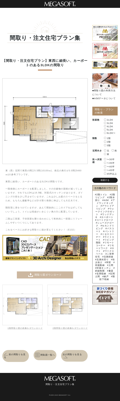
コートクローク (105, 220)
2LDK (108, 120)
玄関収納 (101, 273)
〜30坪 (109, 159)
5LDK (108, 129)
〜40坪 (109, 166)
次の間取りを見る (72, 355)
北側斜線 (108, 256)
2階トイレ (102, 194)
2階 (107, 142)
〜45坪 (109, 170)
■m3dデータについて (104, 98)
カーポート (107, 217)
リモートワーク (105, 246)
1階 (107, 138)
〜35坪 (109, 163)
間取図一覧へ (45, 355)
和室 (108, 262)
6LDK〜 (110, 133)
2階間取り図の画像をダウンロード (70, 328)
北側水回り (103, 259)
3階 (107, 145)
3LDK (108, 123)
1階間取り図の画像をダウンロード (25, 328)
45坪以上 (110, 174)
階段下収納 (107, 278)
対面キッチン (104, 268)
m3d (106, 200)
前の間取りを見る (15, 355)
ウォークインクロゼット (105, 211)
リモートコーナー (105, 244)
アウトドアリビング (105, 207)
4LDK (108, 126)
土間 (111, 265)
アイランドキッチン (105, 203)
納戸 (106, 276)
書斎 (111, 271)
